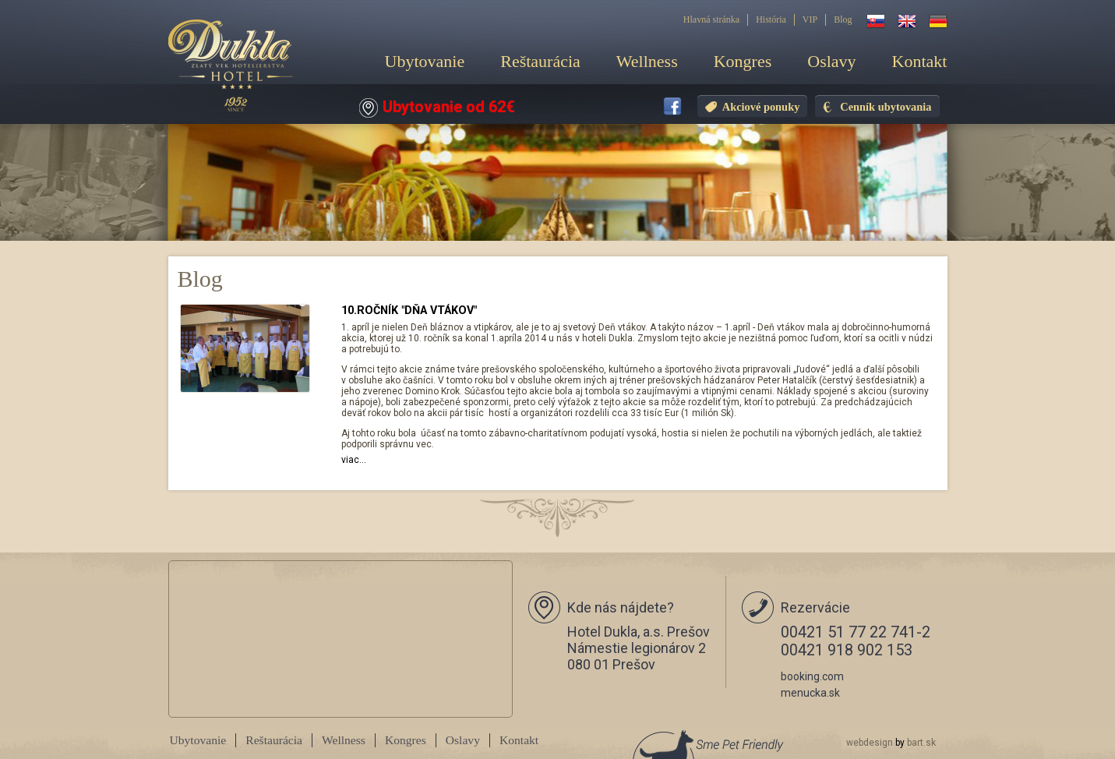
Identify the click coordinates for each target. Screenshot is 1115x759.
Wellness (647, 61)
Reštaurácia (540, 61)
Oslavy (831, 61)
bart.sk (921, 742)
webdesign (869, 742)
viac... (353, 459)
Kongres (743, 61)
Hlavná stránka (711, 19)
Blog (843, 19)
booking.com (812, 676)
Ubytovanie (425, 61)
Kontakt (919, 61)
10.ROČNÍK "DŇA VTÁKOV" (409, 310)
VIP (810, 19)
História (771, 19)
